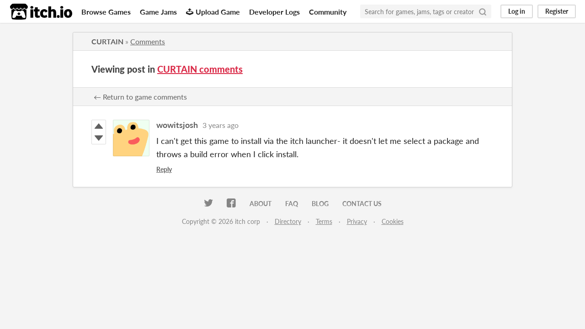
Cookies (393, 221)
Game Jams (158, 11)
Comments (147, 41)
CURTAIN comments (200, 69)
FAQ (291, 203)
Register (556, 11)
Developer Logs (274, 11)
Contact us (362, 203)
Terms (324, 221)
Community (327, 11)
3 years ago (220, 125)
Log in (516, 11)
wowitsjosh (177, 125)
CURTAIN (107, 41)
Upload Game (213, 11)
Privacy (357, 221)
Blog (320, 203)
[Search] (482, 11)
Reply (164, 169)
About (260, 203)
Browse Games (106, 11)
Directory (288, 221)
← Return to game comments (140, 96)
